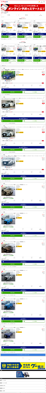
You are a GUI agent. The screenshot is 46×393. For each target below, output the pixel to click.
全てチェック (3, 65)
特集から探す (2, 388)
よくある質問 (2, 390)
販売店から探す (2, 385)
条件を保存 (40, 15)
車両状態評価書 (10, 27)
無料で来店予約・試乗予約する (9, 58)
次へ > (29, 359)
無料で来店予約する (9, 34)
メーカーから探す (3, 380)
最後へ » (41, 359)
